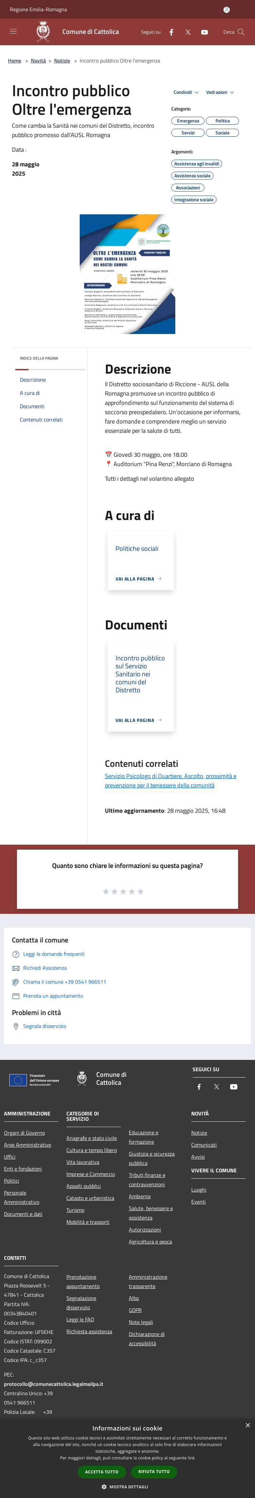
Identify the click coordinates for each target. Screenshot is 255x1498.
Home (14, 61)
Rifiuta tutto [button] (154, 1471)
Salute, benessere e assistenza (151, 1213)
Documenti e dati (23, 1214)
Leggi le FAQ (80, 1319)
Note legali (141, 1322)
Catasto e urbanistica (90, 1198)
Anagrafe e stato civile (91, 1138)
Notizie (62, 61)
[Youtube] (202, 31)
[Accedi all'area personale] (226, 10)
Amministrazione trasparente (148, 1281)
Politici (11, 1181)
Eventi (198, 1202)
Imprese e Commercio (90, 1174)
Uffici (10, 1157)
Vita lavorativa (82, 1162)
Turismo (75, 1210)
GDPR (135, 1310)
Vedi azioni (221, 92)
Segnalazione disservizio (81, 1302)
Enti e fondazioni (23, 1169)
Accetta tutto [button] (102, 1472)
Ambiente (140, 1196)
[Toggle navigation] (13, 31)
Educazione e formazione (143, 1137)
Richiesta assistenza (89, 1331)
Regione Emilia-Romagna (38, 9)
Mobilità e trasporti (88, 1222)
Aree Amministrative (27, 1145)
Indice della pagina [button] (39, 358)
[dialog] (127, 1458)
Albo (134, 1298)
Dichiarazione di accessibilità (147, 1338)
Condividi (187, 92)
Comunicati (204, 1145)
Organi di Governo (24, 1133)
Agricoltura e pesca (150, 1242)
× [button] (247, 1425)
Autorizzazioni (145, 1230)
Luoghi (199, 1190)
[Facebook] (168, 31)
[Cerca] (241, 32)
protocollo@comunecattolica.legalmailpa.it (53, 1384)
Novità (38, 61)
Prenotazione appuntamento (83, 1281)
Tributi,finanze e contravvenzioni (147, 1179)
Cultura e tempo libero (91, 1150)
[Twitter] (185, 31)
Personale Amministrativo (21, 1197)
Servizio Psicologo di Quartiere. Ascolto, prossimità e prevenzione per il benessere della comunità (170, 780)
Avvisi (198, 1157)
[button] (127, 1486)
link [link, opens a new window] (191, 1458)
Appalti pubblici (83, 1186)
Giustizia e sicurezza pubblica (152, 1158)
